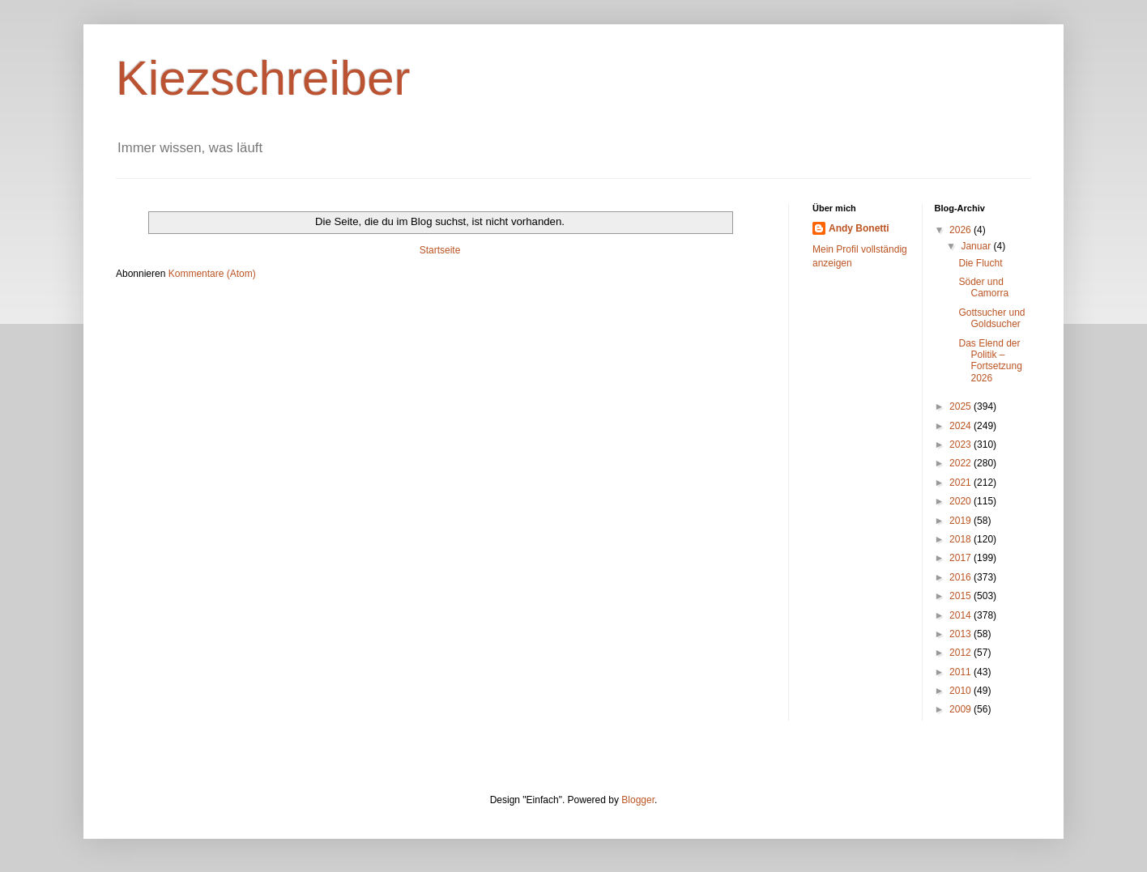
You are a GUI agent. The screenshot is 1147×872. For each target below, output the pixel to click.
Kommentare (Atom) (212, 273)
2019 (961, 520)
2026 (961, 230)
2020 (961, 501)
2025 (961, 406)
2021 (961, 482)
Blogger (638, 800)
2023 (961, 444)
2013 (961, 634)
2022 (961, 463)
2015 (961, 596)
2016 (961, 577)
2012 (961, 652)
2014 (961, 615)
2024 (961, 426)
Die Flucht (980, 263)
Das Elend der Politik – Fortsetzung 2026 (989, 361)
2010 (961, 690)
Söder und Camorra (983, 287)
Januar (977, 246)
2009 (961, 709)
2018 (961, 539)
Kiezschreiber (263, 78)
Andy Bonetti (859, 228)
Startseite (440, 250)
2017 (961, 558)
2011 (961, 672)
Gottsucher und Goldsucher (991, 318)
